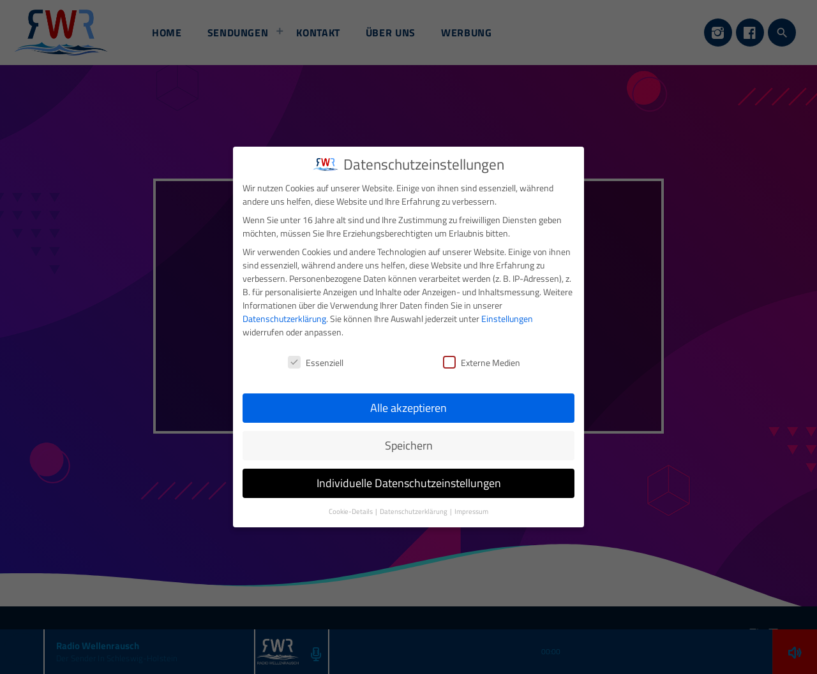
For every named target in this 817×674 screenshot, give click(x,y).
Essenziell (315, 351)
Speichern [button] (409, 434)
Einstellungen (507, 307)
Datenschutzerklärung (284, 307)
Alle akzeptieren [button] (408, 397)
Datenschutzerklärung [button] (414, 500)
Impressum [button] (471, 500)
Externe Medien (481, 351)
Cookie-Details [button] (351, 500)
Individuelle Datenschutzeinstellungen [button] (409, 472)
